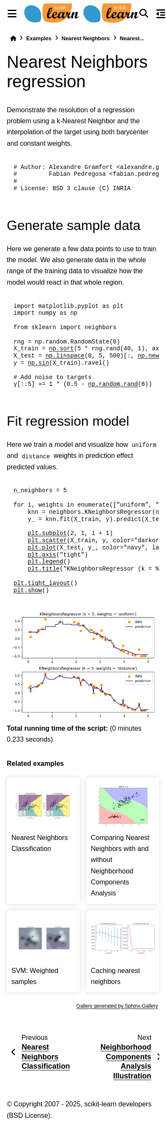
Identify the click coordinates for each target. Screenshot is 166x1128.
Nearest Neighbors (86, 38)
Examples (39, 38)
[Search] (144, 13)
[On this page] (161, 13)
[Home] (13, 38)
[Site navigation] (12, 13)
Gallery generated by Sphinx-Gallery (117, 1006)
